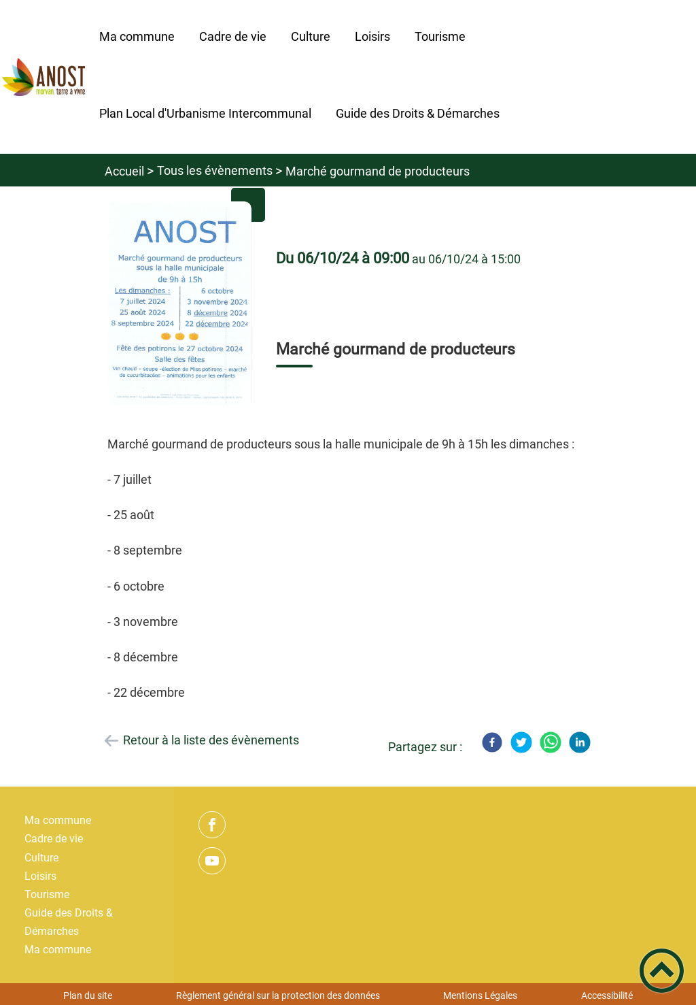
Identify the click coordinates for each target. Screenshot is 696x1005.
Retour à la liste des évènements (211, 740)
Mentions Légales (480, 995)
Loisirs (40, 876)
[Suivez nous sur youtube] (212, 860)
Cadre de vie (53, 838)
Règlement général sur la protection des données (278, 995)
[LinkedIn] (579, 742)
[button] (662, 971)
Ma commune (57, 820)
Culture (41, 857)
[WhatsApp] (550, 742)
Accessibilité (607, 995)
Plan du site (87, 995)
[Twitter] (521, 742)
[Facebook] (492, 742)
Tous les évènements (215, 170)
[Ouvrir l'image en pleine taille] (179, 304)
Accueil (124, 171)
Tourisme (46, 894)
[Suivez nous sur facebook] (212, 824)
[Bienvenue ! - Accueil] (43, 77)
